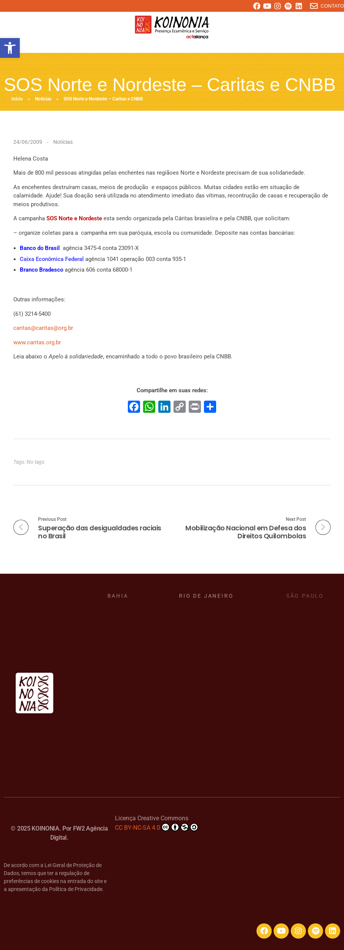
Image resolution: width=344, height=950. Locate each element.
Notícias (43, 99)
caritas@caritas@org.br (43, 328)
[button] (10, 48)
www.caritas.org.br (37, 342)
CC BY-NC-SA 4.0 (156, 827)
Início (17, 99)
